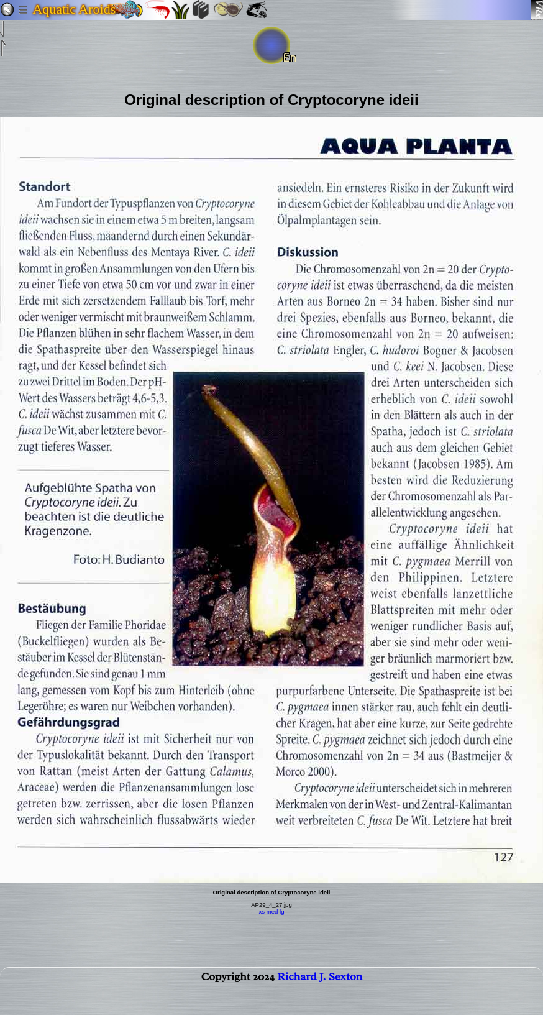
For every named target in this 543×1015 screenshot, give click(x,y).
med (272, 911)
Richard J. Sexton (319, 981)
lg (282, 911)
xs (261, 911)
